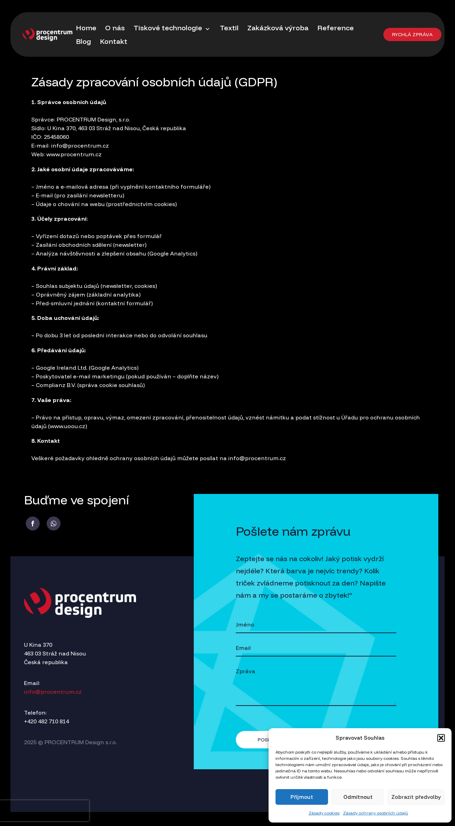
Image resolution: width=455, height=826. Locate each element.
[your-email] (316, 648)
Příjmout (301, 797)
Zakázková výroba (278, 27)
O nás (115, 27)
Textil (229, 27)
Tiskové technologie (172, 27)
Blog (83, 41)
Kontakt (113, 41)
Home (86, 27)
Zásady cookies (324, 813)
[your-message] (316, 684)
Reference (335, 27)
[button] (441, 737)
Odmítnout (358, 797)
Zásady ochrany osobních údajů (375, 813)
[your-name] (316, 625)
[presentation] (44, 810)
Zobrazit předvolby (416, 797)
